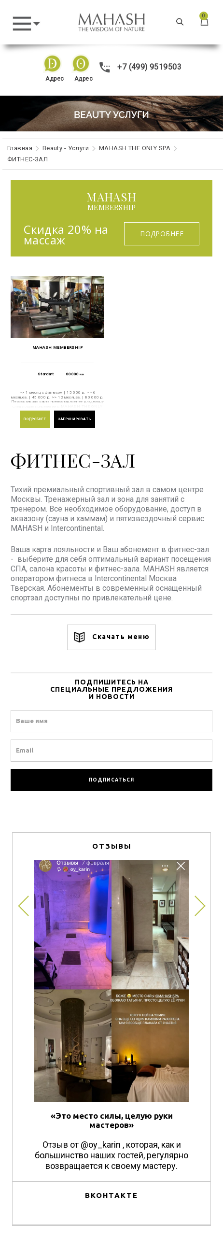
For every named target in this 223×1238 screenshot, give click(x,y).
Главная (19, 148)
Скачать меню (111, 637)
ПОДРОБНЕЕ (35, 419)
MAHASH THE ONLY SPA (134, 148)
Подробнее (161, 233)
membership (111, 201)
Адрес (54, 78)
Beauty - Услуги (65, 148)
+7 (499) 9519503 (140, 66)
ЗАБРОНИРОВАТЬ (75, 419)
